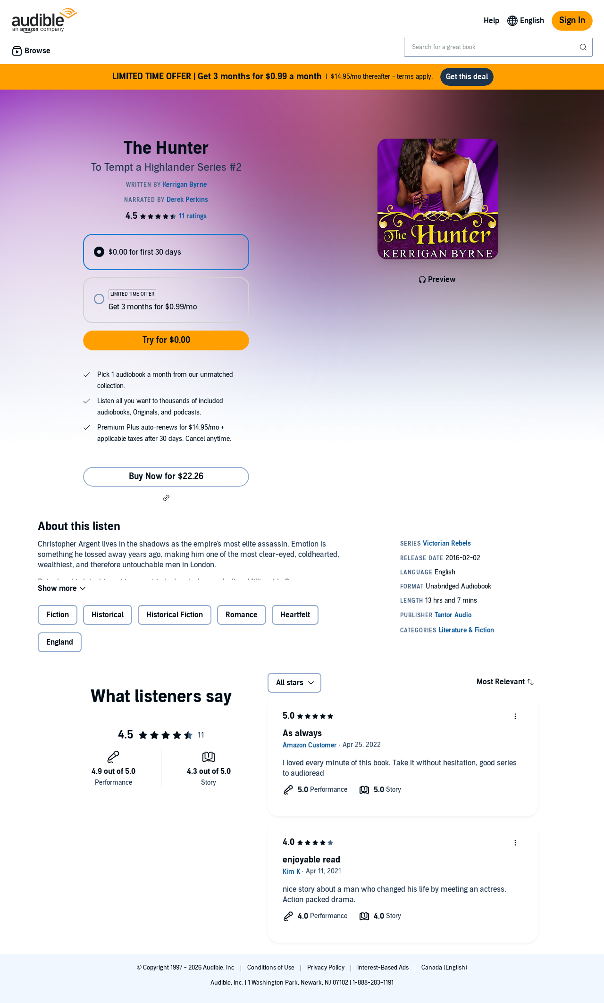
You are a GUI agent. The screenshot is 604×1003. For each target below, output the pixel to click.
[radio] (166, 252)
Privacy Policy (326, 967)
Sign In (572, 20)
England (59, 650)
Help (491, 20)
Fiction (57, 622)
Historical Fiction (174, 622)
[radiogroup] (166, 278)
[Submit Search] (584, 47)
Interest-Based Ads (383, 967)
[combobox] (498, 47)
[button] (166, 498)
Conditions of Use (271, 967)
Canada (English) (444, 967)
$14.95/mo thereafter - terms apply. (272, 77)
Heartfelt (295, 622)
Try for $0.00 (166, 340)
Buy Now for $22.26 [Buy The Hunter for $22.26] (166, 476)
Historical (108, 622)
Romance (242, 622)
